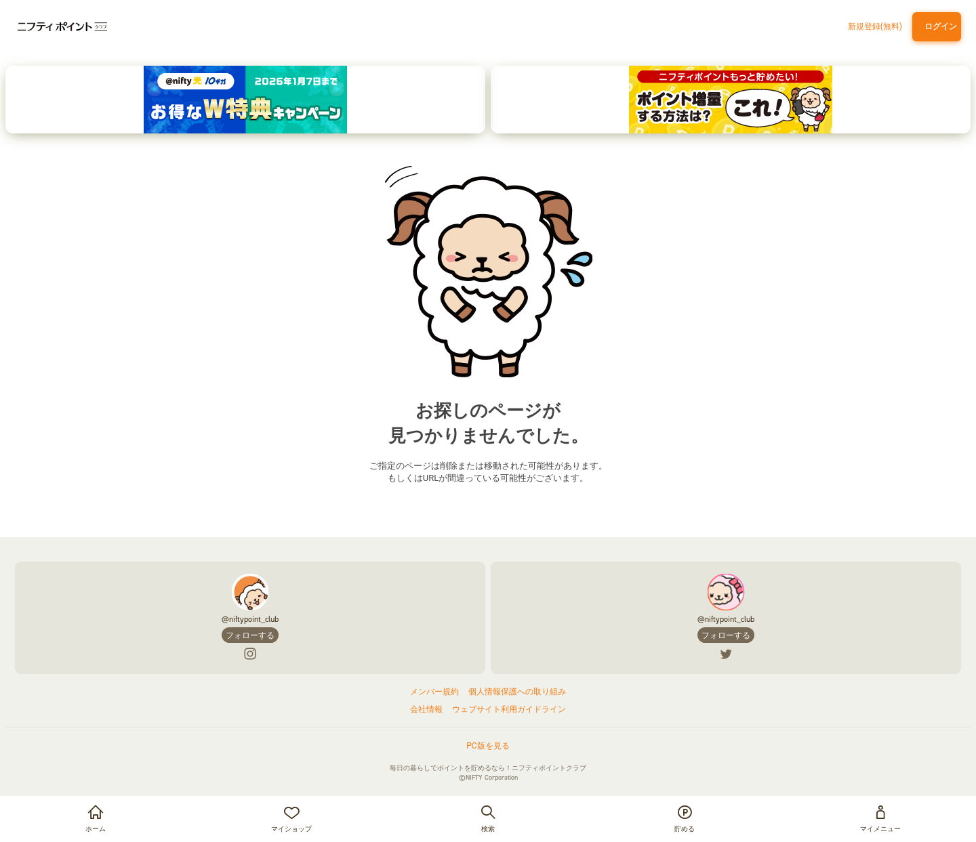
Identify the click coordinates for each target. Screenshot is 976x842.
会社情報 (426, 709)
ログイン (938, 26)
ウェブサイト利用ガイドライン (509, 709)
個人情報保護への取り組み (517, 691)
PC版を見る (487, 746)
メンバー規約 (434, 691)
